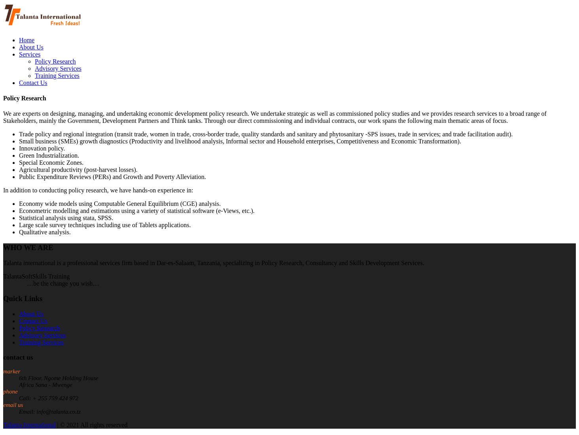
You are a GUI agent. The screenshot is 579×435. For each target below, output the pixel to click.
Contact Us (33, 82)
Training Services (57, 75)
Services (29, 54)
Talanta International (29, 425)
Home (26, 40)
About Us (31, 47)
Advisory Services (58, 68)
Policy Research (55, 61)
